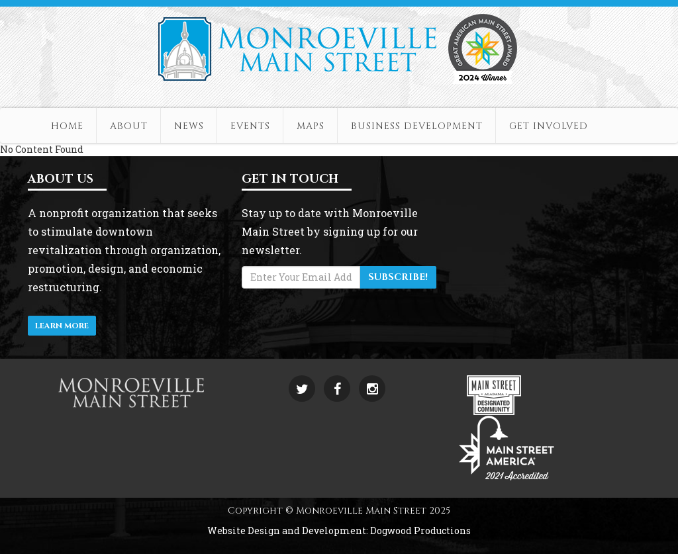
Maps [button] (310, 126)
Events (250, 126)
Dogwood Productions (420, 530)
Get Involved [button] (548, 126)
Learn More (62, 325)
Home (67, 126)
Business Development (417, 126)
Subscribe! (398, 277)
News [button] (189, 126)
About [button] (129, 126)
